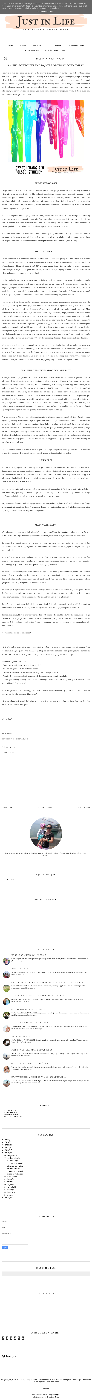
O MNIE (23, 46)
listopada (10, 1155)
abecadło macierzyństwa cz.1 (29, 1023)
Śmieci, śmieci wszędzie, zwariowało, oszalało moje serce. (47, 982)
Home (10, 46)
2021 (7, 1147)
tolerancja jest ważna (15, 1166)
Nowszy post (84, 807)
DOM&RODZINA (32, 50)
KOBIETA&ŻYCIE (76, 46)
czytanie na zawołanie (15, 1171)
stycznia (10, 1195)
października (12, 1158)
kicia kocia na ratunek (15, 1163)
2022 (7, 1145)
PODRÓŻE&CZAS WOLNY (56, 50)
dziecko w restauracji (15, 1174)
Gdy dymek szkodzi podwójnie (29, 1063)
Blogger (56, 1395)
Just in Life (10, 879)
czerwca (10, 1182)
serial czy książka (13, 1169)
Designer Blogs (53, 1397)
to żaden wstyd (12, 1161)
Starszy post (8, 807)
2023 (7, 1142)
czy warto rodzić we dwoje (28, 1009)
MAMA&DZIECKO (55, 46)
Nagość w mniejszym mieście (28, 955)
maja (9, 1184)
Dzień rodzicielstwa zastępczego (32, 1050)
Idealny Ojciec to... (23, 969)
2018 (7, 1198)
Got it (52, 12)
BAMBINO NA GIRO (21, 1036)
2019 (7, 1153)
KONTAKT (37, 46)
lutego (9, 1192)
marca (9, 1190)
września (10, 1176)
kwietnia (10, 1187)
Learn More (42, 12)
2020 (7, 1150)
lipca (9, 1179)
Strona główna (46, 807)
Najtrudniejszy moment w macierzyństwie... (38, 1077)
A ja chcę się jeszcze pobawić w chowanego (38, 996)
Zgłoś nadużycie (9, 1356)
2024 (7, 1140)
